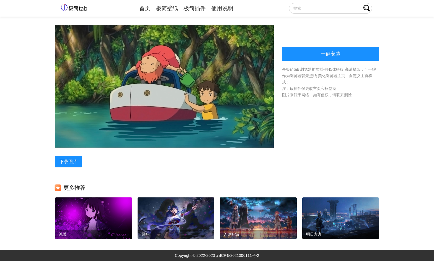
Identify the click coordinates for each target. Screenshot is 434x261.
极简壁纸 (167, 8)
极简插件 (195, 8)
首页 (144, 8)
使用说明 (222, 8)
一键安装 (330, 54)
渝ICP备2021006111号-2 (237, 255)
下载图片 (68, 161)
